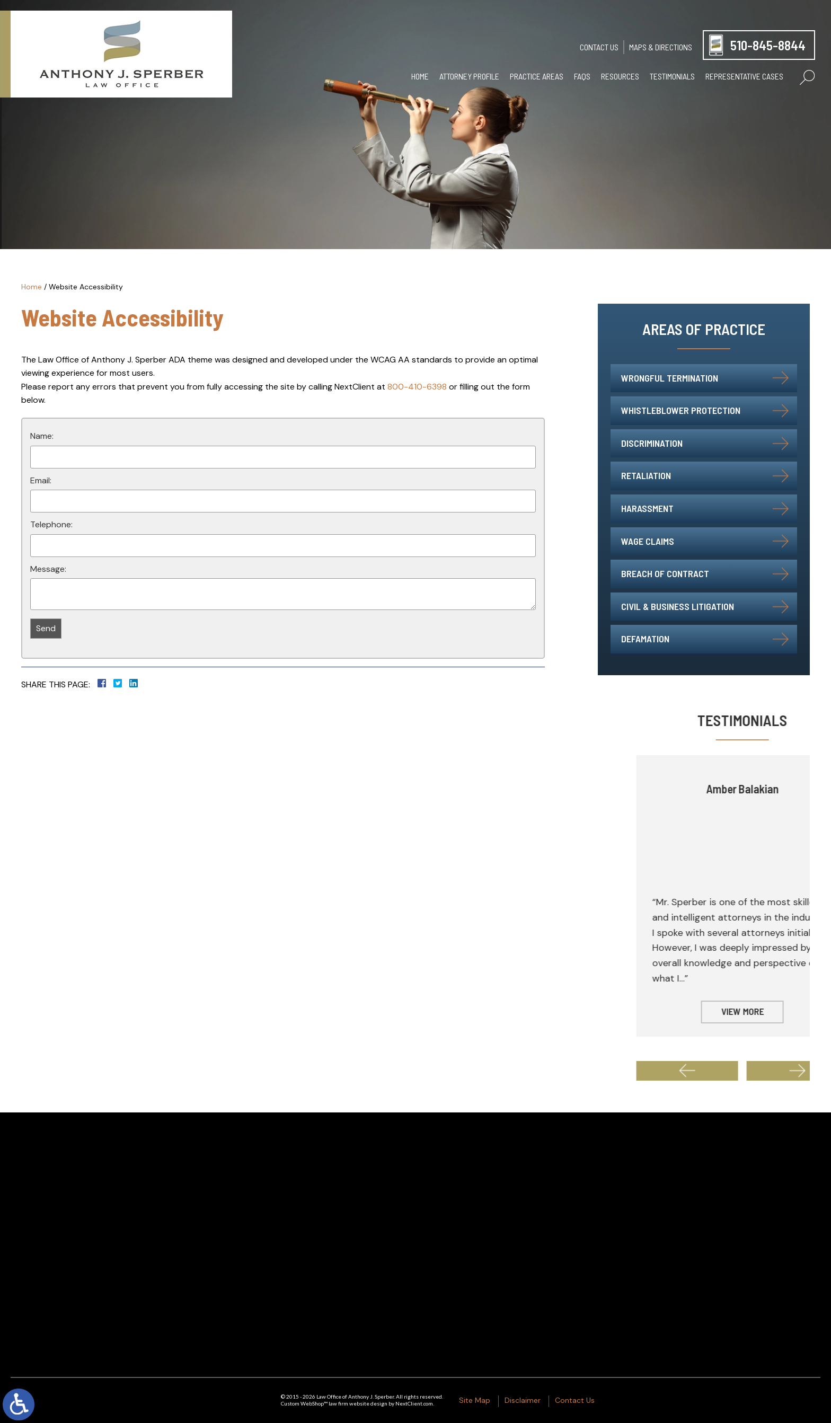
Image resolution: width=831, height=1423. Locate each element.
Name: (42, 435)
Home (420, 76)
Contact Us (599, 47)
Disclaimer (523, 1400)
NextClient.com (414, 1403)
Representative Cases (744, 76)
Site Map (474, 1400)
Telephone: (51, 524)
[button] (745, 1071)
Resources (620, 76)
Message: (48, 568)
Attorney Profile (469, 76)
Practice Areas (536, 76)
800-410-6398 (417, 386)
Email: (40, 480)
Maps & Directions (660, 47)
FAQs (582, 76)
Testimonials (672, 76)
